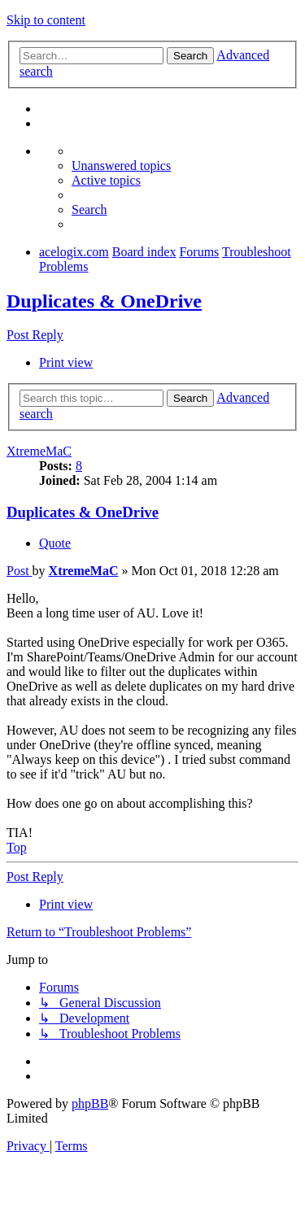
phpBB (90, 1103)
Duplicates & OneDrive (104, 301)
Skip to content (46, 20)
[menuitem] (121, 165)
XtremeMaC (39, 451)
